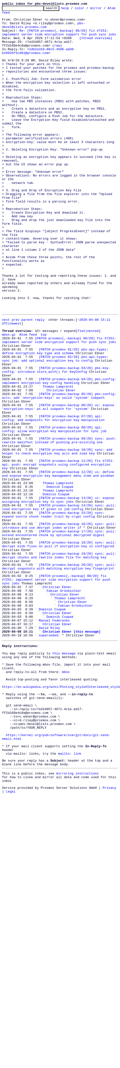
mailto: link (69, 887)
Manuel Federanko (54, 728)
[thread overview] (95, 44)
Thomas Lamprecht (58, 452)
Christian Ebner (60, 457)
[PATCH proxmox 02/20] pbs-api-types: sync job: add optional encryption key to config (61, 427)
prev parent (22, 381)
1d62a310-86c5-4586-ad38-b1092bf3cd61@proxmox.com (38, 60)
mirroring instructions (77, 909)
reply (40, 381)
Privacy (109, 925)
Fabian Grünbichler (63, 693)
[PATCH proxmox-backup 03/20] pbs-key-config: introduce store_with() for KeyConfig (56, 436)
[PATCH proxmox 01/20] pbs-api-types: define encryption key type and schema (56, 419)
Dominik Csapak (59, 573)
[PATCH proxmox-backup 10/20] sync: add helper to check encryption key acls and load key (58, 530)
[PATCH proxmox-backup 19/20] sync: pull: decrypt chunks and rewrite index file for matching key (60, 650)
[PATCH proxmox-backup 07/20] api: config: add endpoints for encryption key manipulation (61, 490)
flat (81, 394)
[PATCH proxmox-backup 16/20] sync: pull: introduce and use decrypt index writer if (60, 615)
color (87, 9)
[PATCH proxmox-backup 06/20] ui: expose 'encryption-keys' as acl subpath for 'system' (59, 476)
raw (57, 53)
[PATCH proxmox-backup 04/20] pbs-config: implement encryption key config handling (60, 445)
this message (64, 767)
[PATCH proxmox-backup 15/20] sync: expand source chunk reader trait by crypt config (61, 606)
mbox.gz (9, 399)
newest (15, 385)
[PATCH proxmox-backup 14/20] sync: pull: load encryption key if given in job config (60, 597)
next (6, 381)
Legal (11, 930)
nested (93, 394)
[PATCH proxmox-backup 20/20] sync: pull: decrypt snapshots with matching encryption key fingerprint (60, 664)
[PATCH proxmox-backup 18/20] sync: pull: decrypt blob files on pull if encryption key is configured (60, 637)
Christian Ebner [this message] (72, 742)
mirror (104, 9)
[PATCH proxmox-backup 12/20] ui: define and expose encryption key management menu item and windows (59, 557)
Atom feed (10, 14)
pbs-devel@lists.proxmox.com (43, 29)
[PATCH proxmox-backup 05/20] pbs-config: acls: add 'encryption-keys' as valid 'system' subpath (60, 463)
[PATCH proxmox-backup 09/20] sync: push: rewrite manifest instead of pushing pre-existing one (60, 517)
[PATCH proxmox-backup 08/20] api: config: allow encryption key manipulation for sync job (61, 503)
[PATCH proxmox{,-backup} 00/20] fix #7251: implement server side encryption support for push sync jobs (60, 405)
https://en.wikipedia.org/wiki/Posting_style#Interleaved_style (61, 807)
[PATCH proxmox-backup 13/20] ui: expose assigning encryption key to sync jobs (59, 588)
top (43, 399)
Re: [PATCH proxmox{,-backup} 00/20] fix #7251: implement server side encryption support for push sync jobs (59, 37)
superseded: (49, 746)
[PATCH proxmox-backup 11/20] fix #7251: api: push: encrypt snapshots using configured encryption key (60, 543)
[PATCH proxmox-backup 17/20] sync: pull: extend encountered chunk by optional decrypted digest (60, 624)
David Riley (49, 737)
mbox (66, 789)
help (73, 9)
